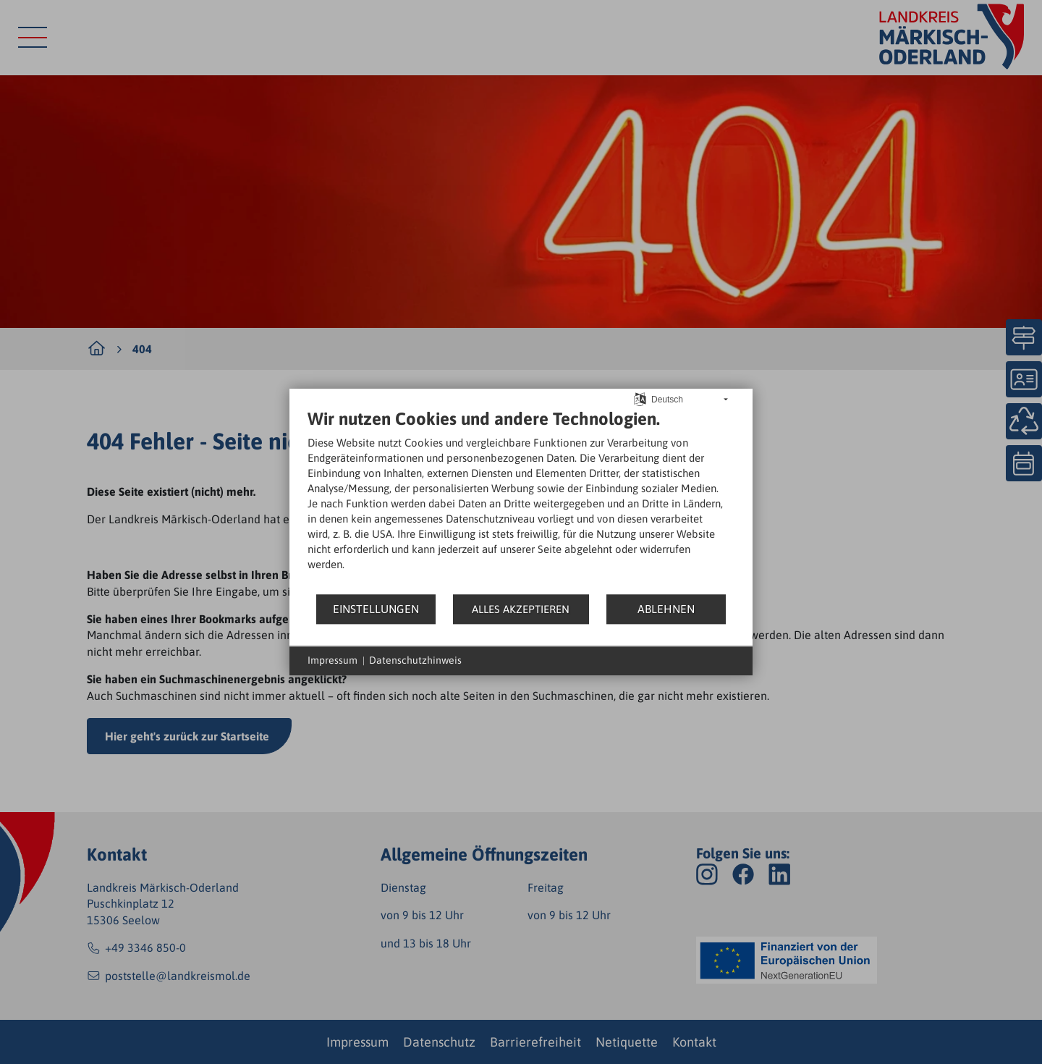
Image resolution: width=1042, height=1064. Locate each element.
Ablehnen (666, 608)
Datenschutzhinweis (415, 660)
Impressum (332, 660)
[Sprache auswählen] (640, 398)
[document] (521, 500)
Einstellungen (376, 608)
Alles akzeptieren (520, 609)
